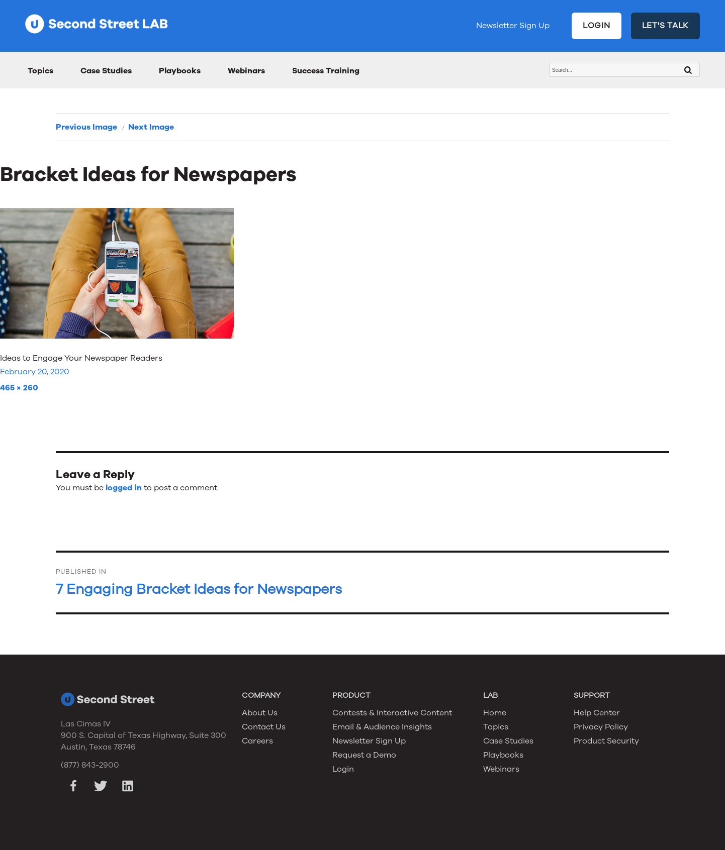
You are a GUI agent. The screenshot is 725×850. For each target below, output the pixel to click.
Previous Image (86, 127)
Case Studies (106, 70)
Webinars (246, 70)
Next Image (151, 127)
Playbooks (180, 70)
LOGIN (596, 25)
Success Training (325, 70)
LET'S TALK (665, 25)
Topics (40, 70)
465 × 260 (19, 387)
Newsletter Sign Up (513, 25)
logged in (124, 487)
